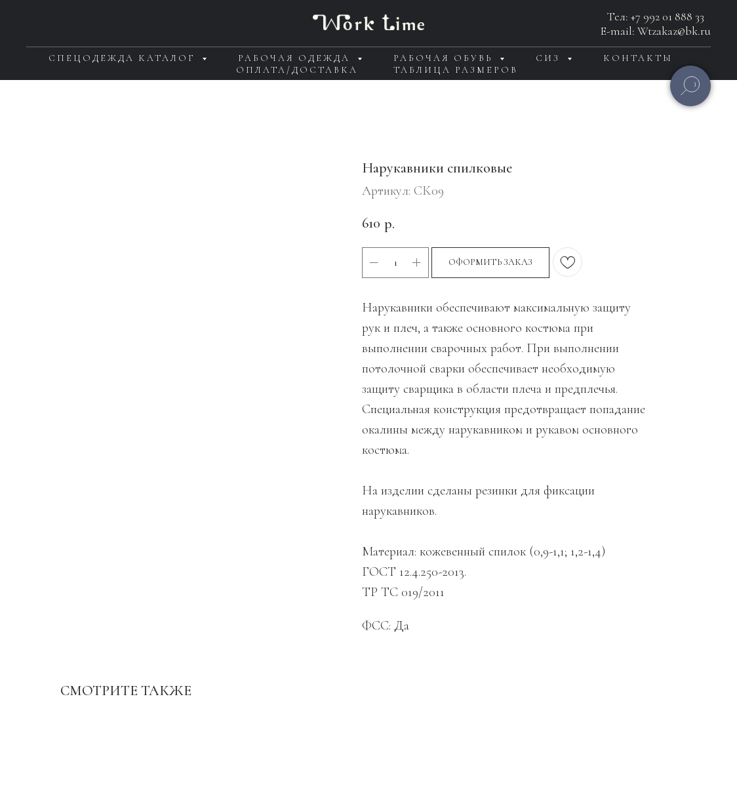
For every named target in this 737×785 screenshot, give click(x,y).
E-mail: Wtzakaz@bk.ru (656, 31)
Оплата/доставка (297, 69)
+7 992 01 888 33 (667, 16)
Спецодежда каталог (124, 58)
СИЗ (550, 58)
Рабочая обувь (444, 58)
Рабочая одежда (296, 58)
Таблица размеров (455, 69)
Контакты (638, 58)
